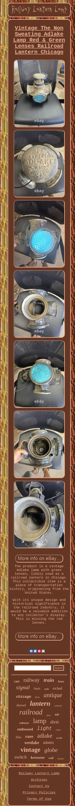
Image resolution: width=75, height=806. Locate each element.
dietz (54, 721)
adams (48, 742)
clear (58, 729)
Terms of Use (39, 799)
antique (53, 695)
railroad (30, 712)
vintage (30, 749)
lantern (40, 703)
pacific (59, 738)
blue (18, 737)
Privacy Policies (39, 792)
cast (16, 681)
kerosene (38, 757)
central (58, 705)
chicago (23, 697)
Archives (39, 780)
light (44, 728)
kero (37, 697)
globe (51, 750)
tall (57, 714)
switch (20, 757)
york (46, 689)
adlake (44, 735)
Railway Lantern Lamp (39, 773)
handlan (60, 759)
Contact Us (39, 786)
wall (51, 758)
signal (23, 687)
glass (48, 715)
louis (37, 688)
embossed (25, 729)
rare (29, 736)
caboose (24, 722)
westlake (31, 742)
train (49, 680)
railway (31, 680)
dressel (21, 705)
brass (61, 681)
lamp (39, 720)
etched (57, 688)
